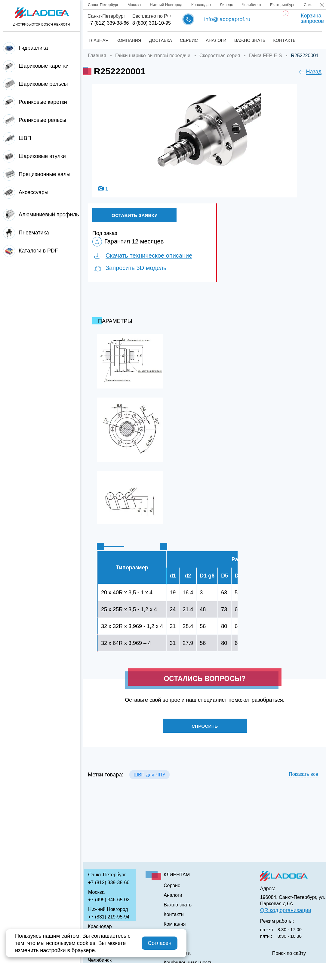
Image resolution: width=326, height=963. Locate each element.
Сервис (189, 40)
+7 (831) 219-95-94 (108, 916)
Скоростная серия (219, 55)
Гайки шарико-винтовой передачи (152, 55)
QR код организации (285, 910)
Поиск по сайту (289, 953)
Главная (97, 40)
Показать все (303, 776)
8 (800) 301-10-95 (151, 23)
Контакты (286, 40)
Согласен (159, 943)
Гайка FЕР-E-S (265, 55)
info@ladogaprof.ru (227, 19)
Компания (128, 40)
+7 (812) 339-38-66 (108, 23)
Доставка (160, 40)
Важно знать (250, 40)
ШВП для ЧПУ (149, 776)
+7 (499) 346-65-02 (108, 899)
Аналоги (217, 40)
